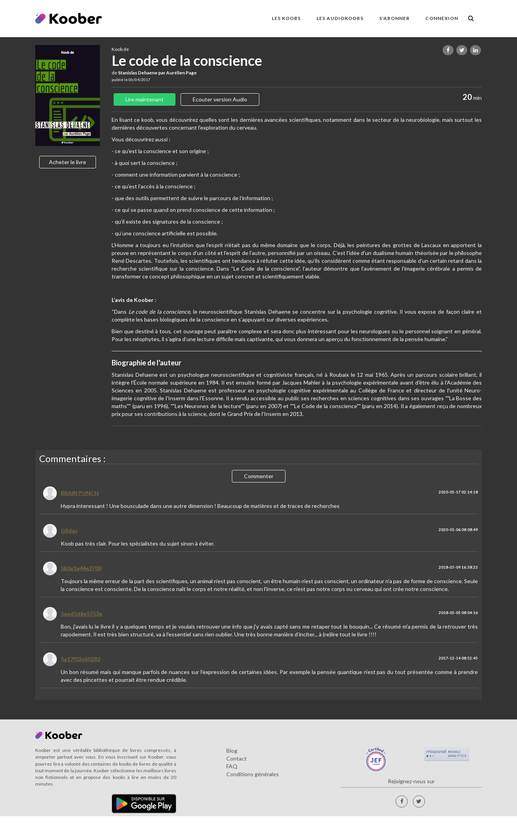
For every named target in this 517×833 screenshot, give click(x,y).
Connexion (441, 18)
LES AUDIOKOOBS (339, 18)
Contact (236, 758)
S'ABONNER (394, 18)
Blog (231, 750)
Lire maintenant (144, 99)
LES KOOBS (286, 18)
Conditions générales (252, 774)
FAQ (231, 766)
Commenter (258, 476)
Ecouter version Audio (220, 99)
